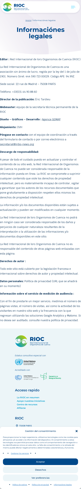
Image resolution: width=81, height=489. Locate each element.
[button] (76, 439)
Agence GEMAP (51, 119)
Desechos (40, 478)
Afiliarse (21, 408)
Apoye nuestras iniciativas (31, 401)
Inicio (28, 20)
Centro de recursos (27, 404)
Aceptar (40, 470)
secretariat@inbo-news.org (17, 144)
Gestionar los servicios (20, 462)
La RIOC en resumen (28, 397)
